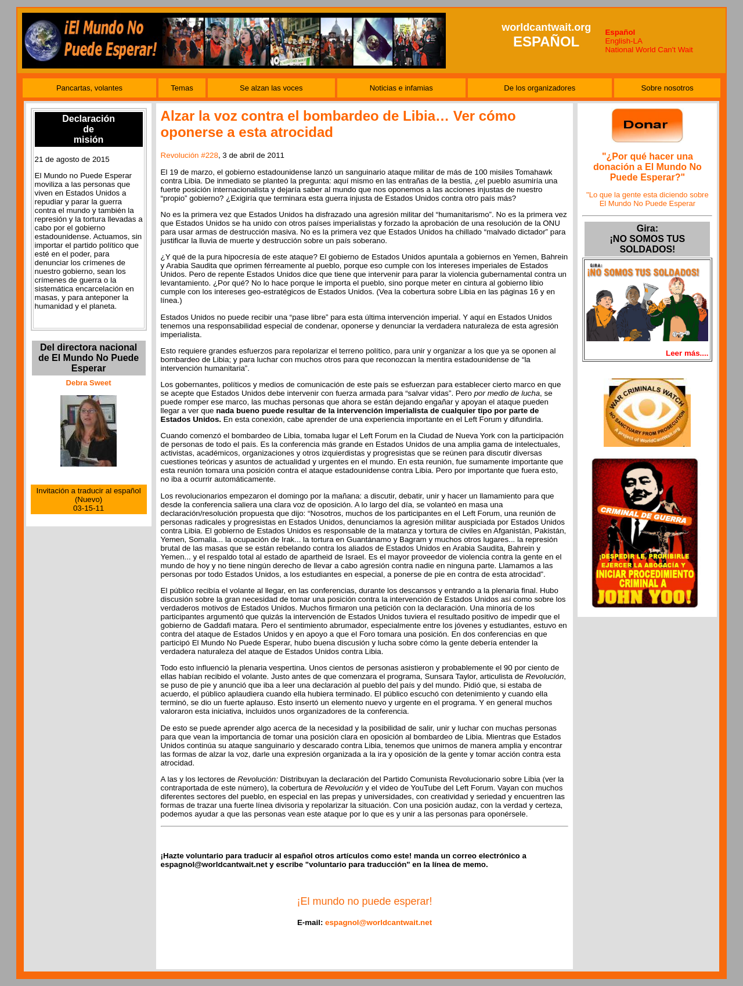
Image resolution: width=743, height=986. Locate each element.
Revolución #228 (189, 155)
